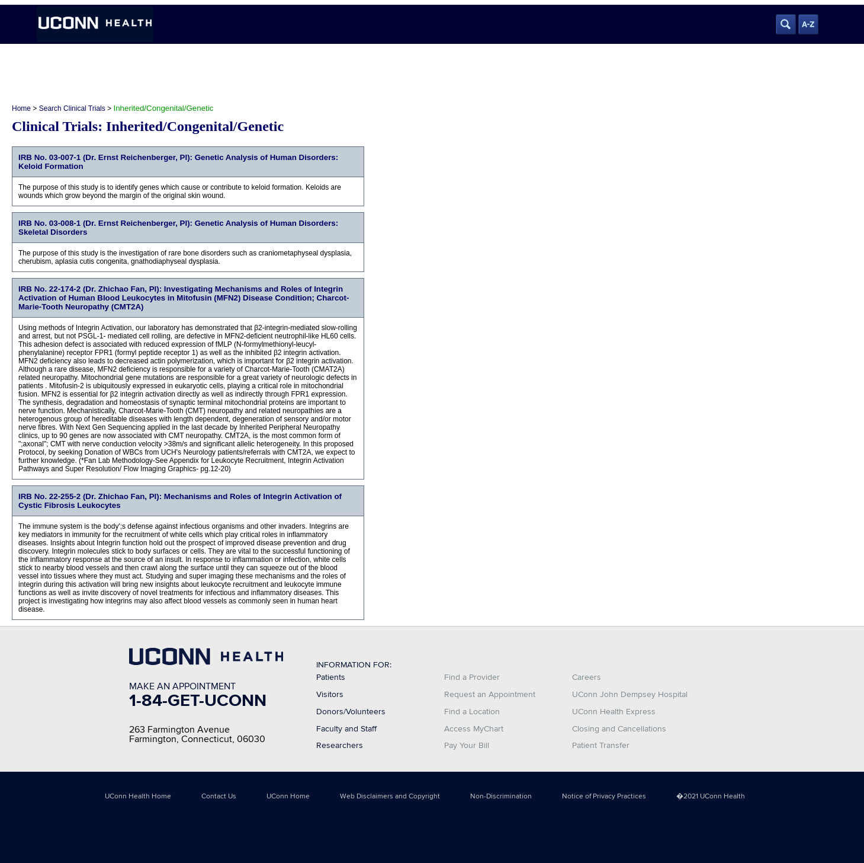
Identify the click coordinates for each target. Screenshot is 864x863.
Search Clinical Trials (72, 108)
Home (21, 108)
